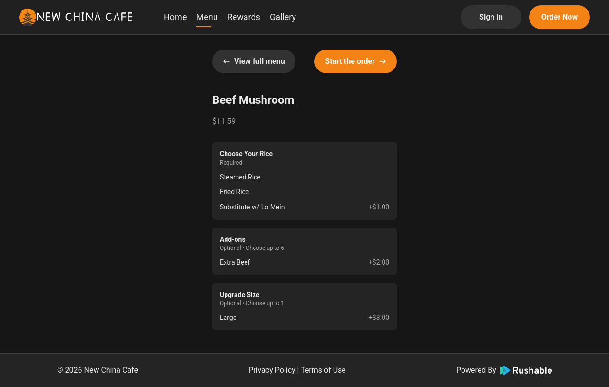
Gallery (283, 17)
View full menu (254, 61)
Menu (206, 17)
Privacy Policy (271, 370)
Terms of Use (323, 370)
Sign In (491, 16)
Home (175, 17)
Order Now (559, 16)
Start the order (355, 61)
